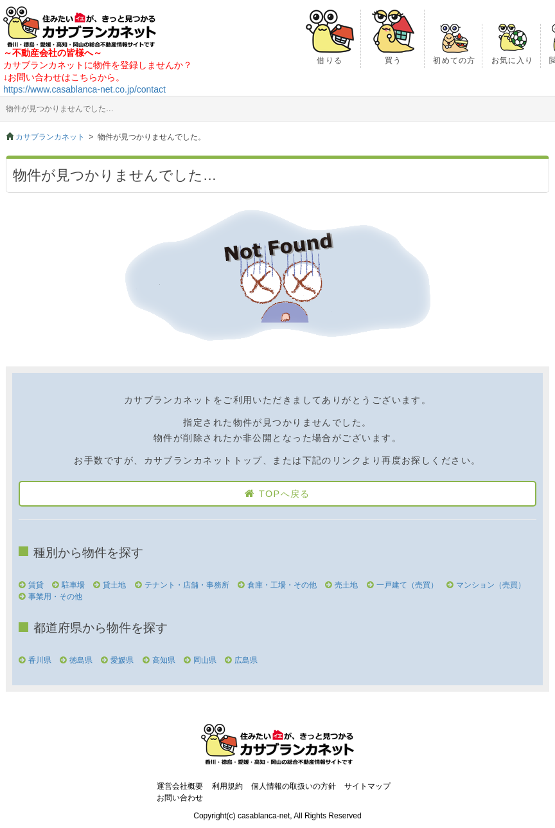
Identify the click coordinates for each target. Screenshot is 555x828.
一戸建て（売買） (407, 585)
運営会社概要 (180, 786)
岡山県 (204, 660)
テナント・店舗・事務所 (187, 585)
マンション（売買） (490, 585)
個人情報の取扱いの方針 (293, 786)
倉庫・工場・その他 (282, 585)
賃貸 (36, 585)
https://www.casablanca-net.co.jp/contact (84, 89)
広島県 (246, 660)
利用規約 (227, 786)
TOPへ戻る (284, 494)
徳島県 (80, 660)
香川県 (39, 660)
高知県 (163, 660)
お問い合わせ (180, 797)
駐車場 (73, 585)
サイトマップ (367, 786)
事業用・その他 (55, 596)
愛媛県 (122, 660)
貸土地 (114, 585)
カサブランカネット (50, 136)
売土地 (346, 585)
